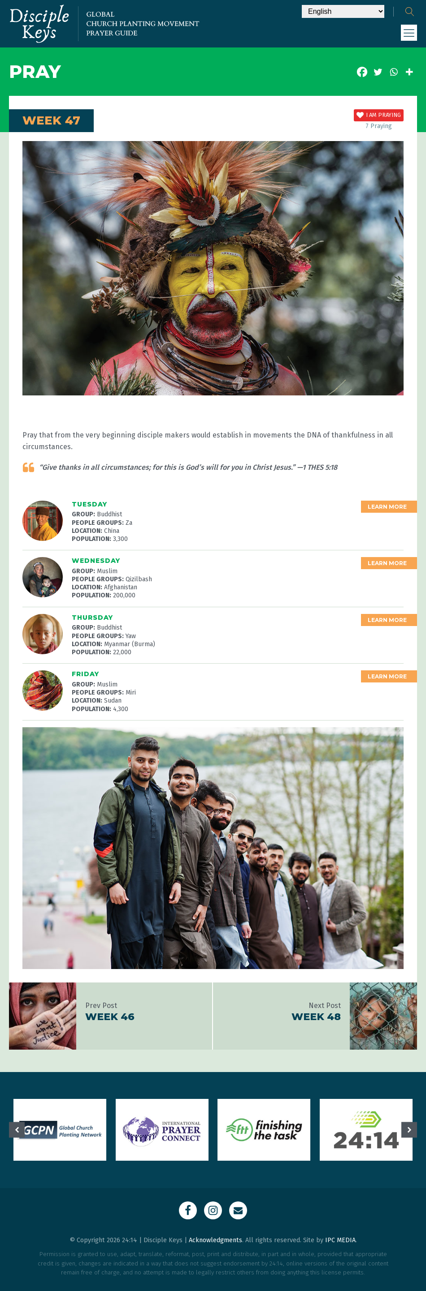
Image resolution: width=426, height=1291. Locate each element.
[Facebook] (362, 72)
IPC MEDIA (340, 1240)
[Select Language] (343, 11)
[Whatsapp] (393, 72)
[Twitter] (378, 72)
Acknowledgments (215, 1240)
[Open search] (410, 12)
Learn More (387, 506)
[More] (409, 72)
